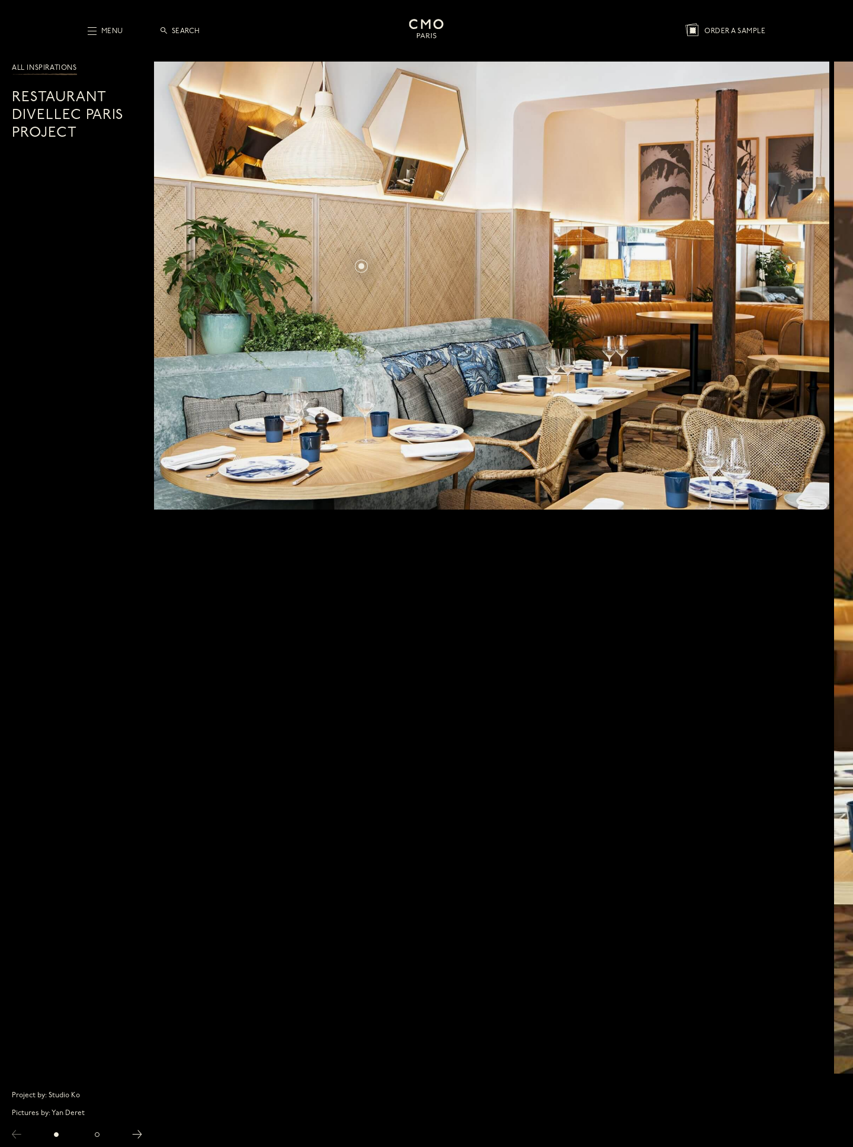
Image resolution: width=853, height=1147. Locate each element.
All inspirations (44, 68)
